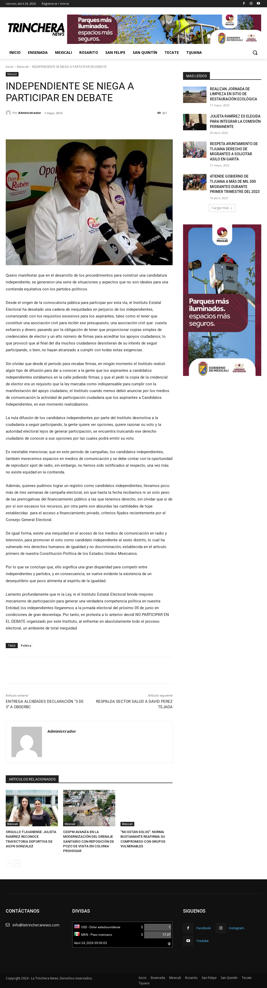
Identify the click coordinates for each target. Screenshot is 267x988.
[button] (255, 52)
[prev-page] (9, 863)
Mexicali (23, 66)
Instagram (236, 928)
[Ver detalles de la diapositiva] (222, 300)
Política (26, 645)
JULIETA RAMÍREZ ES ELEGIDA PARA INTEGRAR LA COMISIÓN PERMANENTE (235, 121)
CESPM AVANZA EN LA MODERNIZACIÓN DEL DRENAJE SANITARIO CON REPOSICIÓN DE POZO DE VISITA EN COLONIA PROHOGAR (88, 841)
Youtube (202, 941)
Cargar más (222, 208)
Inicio (10, 66)
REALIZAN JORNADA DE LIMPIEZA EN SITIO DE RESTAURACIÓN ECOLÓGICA (233, 94)
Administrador (29, 113)
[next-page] (17, 863)
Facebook (203, 928)
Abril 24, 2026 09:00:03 (90, 943)
